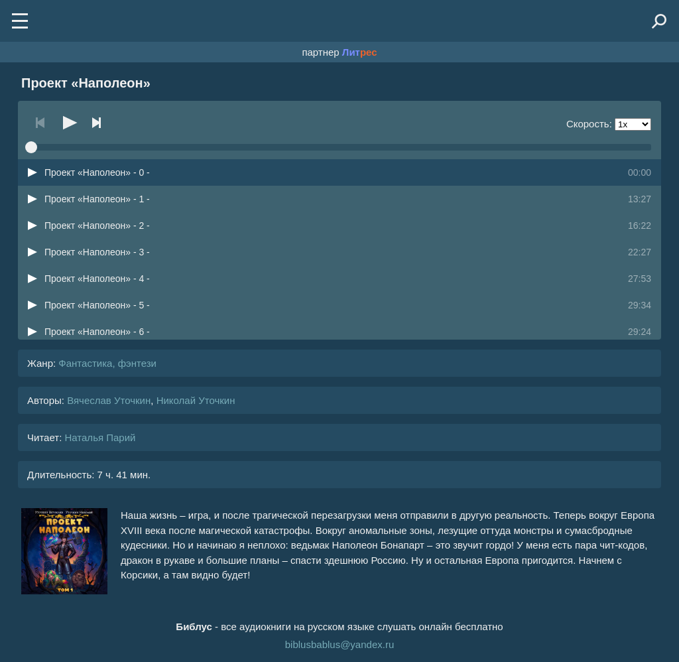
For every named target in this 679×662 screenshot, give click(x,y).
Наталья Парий (99, 437)
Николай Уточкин (195, 400)
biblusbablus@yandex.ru (340, 644)
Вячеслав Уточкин (109, 400)
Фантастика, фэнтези (107, 363)
